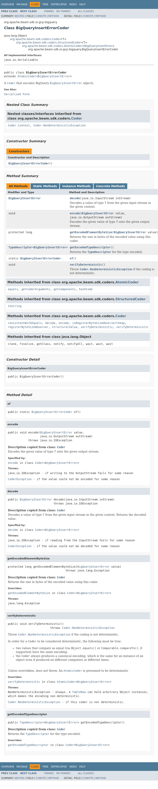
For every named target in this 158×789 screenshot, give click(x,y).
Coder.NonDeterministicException (59, 125)
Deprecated (59, 4)
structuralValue (64, 327)
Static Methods (45, 186)
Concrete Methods (110, 186)
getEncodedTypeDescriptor (90, 247)
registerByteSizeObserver (28, 327)
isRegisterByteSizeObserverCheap (98, 323)
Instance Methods (76, 186)
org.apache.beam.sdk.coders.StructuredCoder (48, 42)
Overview (7, 4)
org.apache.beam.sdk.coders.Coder (35, 39)
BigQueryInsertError (98, 45)
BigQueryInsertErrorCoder (28, 163)
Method (53, 16)
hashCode (85, 289)
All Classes (86, 11)
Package (22, 4)
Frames (49, 11)
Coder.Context (19, 125)
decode (75, 198)
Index (73, 4)
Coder (76, 118)
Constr (41, 16)
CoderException (20, 479)
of (71, 258)
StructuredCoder (130, 299)
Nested (19, 16)
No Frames (63, 11)
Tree (45, 4)
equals (13, 289)
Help (82, 4)
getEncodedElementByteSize (91, 232)
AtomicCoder (26, 76)
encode (75, 213)
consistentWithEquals (25, 323)
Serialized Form (16, 94)
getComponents (65, 289)
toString (14, 306)
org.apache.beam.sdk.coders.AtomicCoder (52, 45)
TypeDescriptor (20, 247)
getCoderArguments (35, 289)
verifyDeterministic (86, 264)
